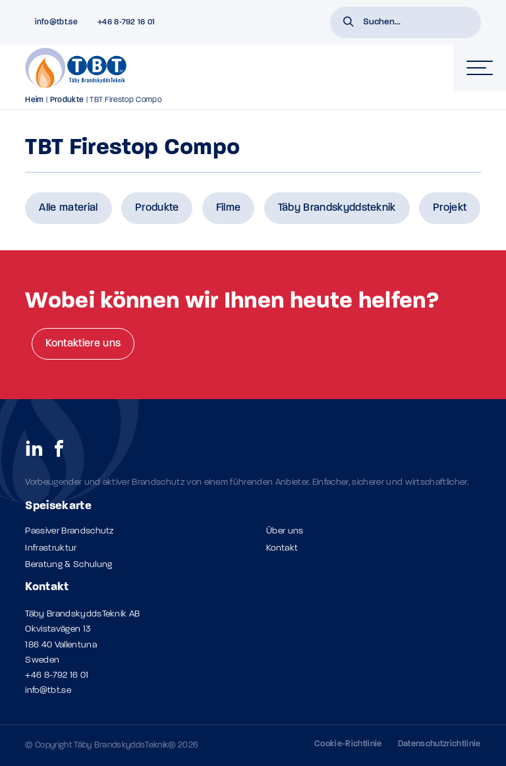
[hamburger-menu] (479, 68)
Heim (34, 100)
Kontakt (282, 548)
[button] (348, 23)
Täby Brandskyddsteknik (337, 208)
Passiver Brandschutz (69, 531)
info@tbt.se (48, 690)
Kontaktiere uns (83, 344)
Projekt (449, 208)
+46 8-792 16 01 (56, 675)
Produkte (67, 100)
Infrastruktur (50, 548)
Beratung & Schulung (68, 565)
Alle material (68, 208)
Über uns (285, 531)
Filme (228, 208)
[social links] (34, 448)
